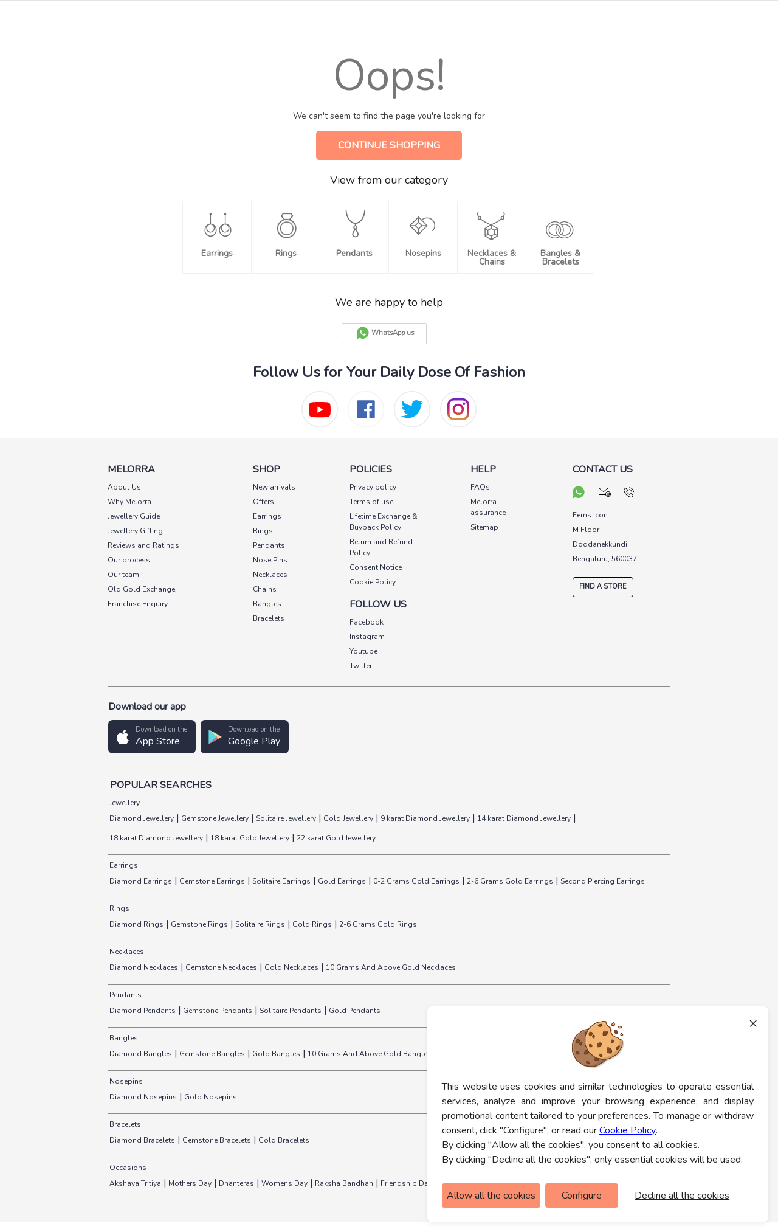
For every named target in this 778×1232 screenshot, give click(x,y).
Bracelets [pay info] (268, 618)
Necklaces (126, 952)
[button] (152, 736)
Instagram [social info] (367, 637)
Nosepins (125, 1081)
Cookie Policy (627, 1130)
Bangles (123, 1038)
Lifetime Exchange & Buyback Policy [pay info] (383, 521)
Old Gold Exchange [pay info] (141, 589)
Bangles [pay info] (267, 604)
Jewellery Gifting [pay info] (135, 531)
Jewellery (124, 803)
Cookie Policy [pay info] (372, 582)
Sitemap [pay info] (484, 527)
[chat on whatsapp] (579, 494)
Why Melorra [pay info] (129, 502)
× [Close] (753, 1023)
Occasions (127, 1167)
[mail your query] (605, 494)
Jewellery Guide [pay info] (134, 516)
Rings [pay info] (263, 531)
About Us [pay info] (124, 487)
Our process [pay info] (129, 560)
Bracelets (124, 1124)
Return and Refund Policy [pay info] (381, 547)
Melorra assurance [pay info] (488, 507)
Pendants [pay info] (269, 545)
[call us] (628, 494)
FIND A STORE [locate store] (603, 586)
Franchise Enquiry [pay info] (138, 604)
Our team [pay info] (123, 575)
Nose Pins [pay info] (270, 560)
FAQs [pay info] (480, 487)
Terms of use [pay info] (371, 502)
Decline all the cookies (682, 1195)
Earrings (123, 865)
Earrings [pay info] (267, 516)
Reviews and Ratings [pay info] (143, 545)
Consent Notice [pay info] (375, 567)
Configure (582, 1195)
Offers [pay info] (263, 502)
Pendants (125, 995)
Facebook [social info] (366, 622)
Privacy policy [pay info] (372, 487)
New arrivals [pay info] (274, 487)
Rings (118, 908)
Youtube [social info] (363, 651)
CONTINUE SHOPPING (389, 145)
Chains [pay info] (265, 589)
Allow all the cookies (491, 1195)
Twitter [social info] (360, 666)
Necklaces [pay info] (270, 575)
